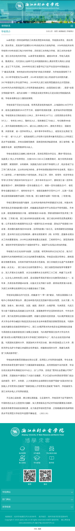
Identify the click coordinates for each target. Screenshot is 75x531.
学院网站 (6, 492)
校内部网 (22, 453)
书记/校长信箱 (51, 453)
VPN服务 (36, 453)
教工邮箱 (22, 463)
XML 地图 (37, 529)
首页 (56, 31)
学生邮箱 (37, 463)
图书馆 (51, 463)
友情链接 (6, 507)
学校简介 (70, 31)
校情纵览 (62, 31)
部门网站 (6, 499)
